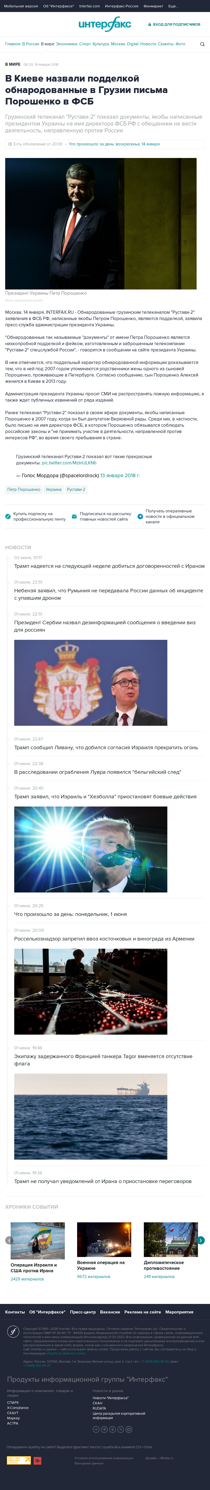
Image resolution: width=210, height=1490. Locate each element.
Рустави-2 (76, 489)
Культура (101, 43)
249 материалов (159, 1276)
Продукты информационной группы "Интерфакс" (87, 1379)
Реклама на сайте (142, 1312)
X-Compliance (17, 1408)
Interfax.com (89, 6)
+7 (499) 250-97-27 (37, 1366)
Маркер (13, 1418)
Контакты (15, 1312)
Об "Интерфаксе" (58, 6)
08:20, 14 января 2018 (41, 64)
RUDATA (99, 1408)
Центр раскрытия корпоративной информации (119, 1415)
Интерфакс (105, 24)
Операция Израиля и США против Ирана (34, 1268)
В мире (47, 43)
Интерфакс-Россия (121, 6)
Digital (132, 43)
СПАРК (13, 1403)
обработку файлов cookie (66, 1353)
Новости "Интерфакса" (111, 1398)
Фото (180, 43)
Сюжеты (166, 43)
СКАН (97, 1403)
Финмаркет (153, 6)
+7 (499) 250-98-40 (155, 1362)
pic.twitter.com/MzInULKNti (69, 463)
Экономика (66, 43)
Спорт (85, 43)
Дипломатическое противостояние (164, 1265)
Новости (148, 43)
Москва (118, 43)
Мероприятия (179, 1312)
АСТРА (12, 1423)
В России (30, 43)
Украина (54, 489)
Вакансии (110, 1312)
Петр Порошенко (23, 489)
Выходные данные (89, 1463)
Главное (13, 43)
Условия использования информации (104, 1458)
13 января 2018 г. (120, 476)
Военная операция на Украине (101, 1265)
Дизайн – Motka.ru (159, 1458)
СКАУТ (12, 1413)
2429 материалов (27, 1279)
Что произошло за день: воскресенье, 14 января (114, 144)
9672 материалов (93, 1276)
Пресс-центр (83, 1312)
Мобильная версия (21, 6)
